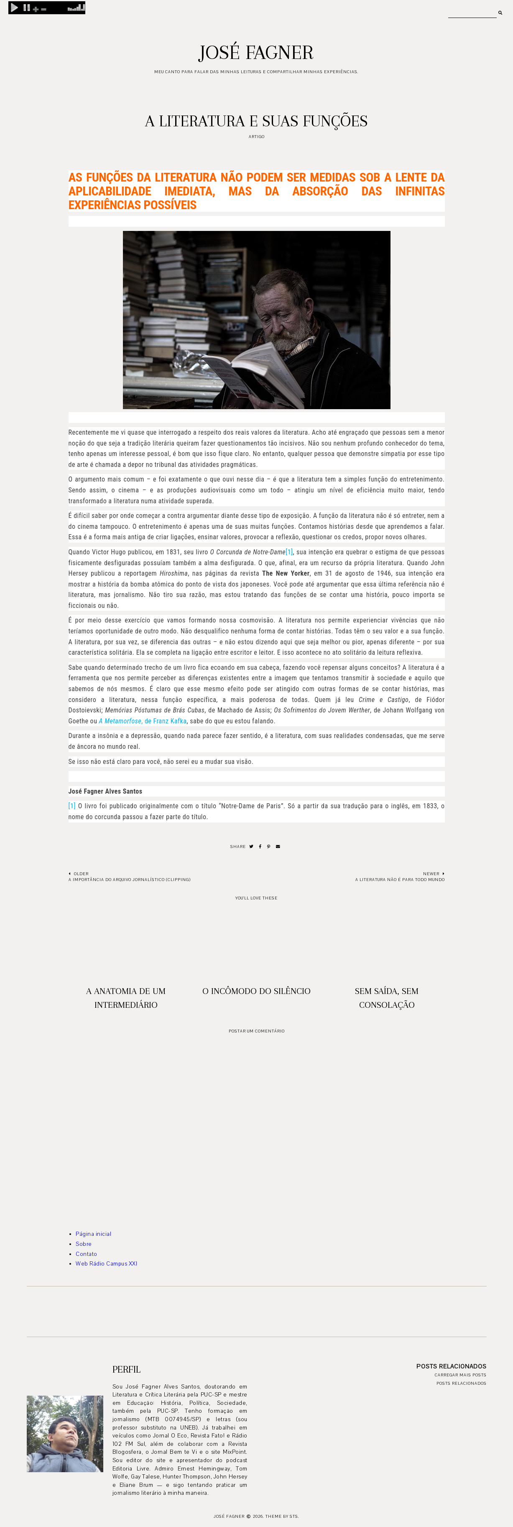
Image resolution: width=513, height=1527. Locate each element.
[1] (289, 552)
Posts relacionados (461, 1383)
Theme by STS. (282, 1516)
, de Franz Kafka (143, 721)
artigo (257, 136)
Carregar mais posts (461, 1375)
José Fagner (256, 52)
